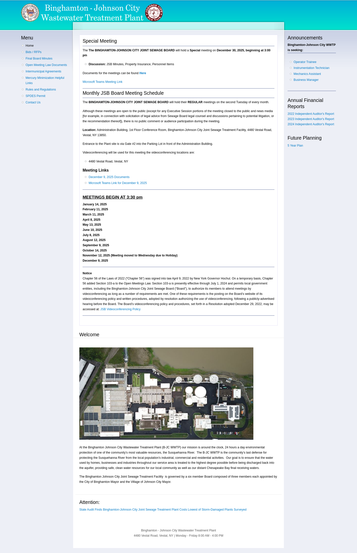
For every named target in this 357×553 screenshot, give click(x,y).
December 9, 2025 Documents (109, 177)
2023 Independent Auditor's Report (311, 119)
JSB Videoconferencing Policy (120, 309)
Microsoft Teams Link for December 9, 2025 (118, 183)
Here (142, 73)
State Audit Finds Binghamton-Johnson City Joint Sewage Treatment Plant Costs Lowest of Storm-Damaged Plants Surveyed (162, 509)
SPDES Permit (35, 96)
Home (29, 45)
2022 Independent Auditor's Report (311, 114)
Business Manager (306, 80)
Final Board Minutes (39, 58)
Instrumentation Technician (311, 68)
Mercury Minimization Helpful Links (45, 80)
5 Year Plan (295, 145)
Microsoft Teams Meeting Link (102, 82)
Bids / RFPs (33, 52)
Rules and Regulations (41, 89)
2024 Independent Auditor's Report (311, 124)
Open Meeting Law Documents (46, 65)
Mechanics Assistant (307, 74)
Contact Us (33, 102)
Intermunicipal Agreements (43, 71)
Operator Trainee (305, 62)
